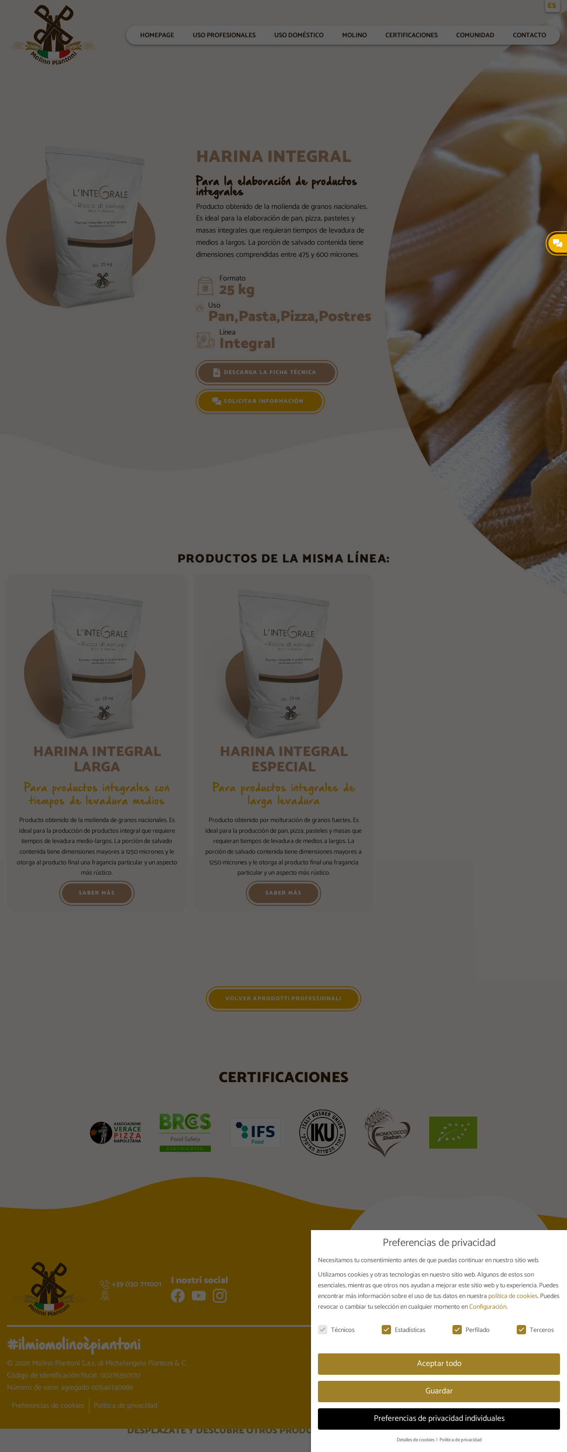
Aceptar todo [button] (439, 1363)
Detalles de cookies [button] (416, 1440)
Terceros (535, 1330)
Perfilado (471, 1330)
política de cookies (513, 1296)
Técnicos (336, 1330)
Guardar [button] (439, 1391)
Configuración (487, 1307)
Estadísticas (403, 1330)
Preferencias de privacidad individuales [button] (439, 1418)
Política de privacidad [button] (460, 1440)
